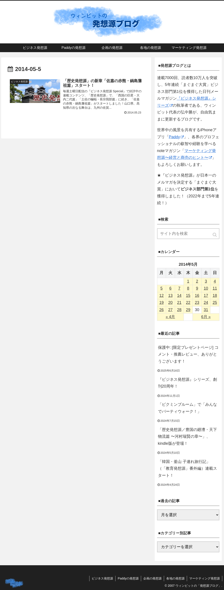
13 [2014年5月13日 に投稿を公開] (170, 295)
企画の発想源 (152, 578)
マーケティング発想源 (204, 578)
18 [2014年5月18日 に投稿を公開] (215, 295)
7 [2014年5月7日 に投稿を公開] (179, 288)
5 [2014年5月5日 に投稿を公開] (161, 288)
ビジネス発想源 (102, 578)
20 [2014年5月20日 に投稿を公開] (170, 302)
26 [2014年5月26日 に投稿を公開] (161, 310)
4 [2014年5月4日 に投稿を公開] (215, 281)
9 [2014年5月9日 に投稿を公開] (197, 288)
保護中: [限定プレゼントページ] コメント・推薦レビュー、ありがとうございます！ (188, 354)
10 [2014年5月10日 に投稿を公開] (206, 288)
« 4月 (170, 317)
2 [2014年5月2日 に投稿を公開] (197, 281)
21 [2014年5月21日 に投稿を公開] (179, 302)
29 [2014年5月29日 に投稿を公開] (188, 310)
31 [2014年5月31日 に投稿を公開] (206, 310)
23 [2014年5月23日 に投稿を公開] (197, 302)
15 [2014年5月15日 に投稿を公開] (188, 295)
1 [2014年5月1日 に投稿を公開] (188, 281)
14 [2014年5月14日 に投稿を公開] (179, 295)
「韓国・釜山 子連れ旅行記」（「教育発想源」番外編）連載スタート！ (187, 468)
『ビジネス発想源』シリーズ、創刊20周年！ (187, 383)
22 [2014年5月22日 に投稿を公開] (188, 302)
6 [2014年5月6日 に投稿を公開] (170, 288)
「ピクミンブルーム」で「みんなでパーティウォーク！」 (187, 408)
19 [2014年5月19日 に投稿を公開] (161, 302)
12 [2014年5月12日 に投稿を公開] (161, 295)
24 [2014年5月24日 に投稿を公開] (206, 302)
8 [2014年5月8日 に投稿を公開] (188, 288)
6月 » (206, 317)
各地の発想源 (175, 578)
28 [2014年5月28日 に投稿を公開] (179, 310)
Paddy (176, 137)
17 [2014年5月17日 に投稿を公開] (206, 295)
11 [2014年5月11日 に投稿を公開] (215, 288)
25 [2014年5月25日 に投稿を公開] (215, 302)
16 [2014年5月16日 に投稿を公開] (197, 295)
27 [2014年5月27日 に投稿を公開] (170, 310)
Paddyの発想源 (128, 578)
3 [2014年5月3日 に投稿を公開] (206, 281)
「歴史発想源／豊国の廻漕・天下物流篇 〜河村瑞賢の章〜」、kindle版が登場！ (187, 436)
